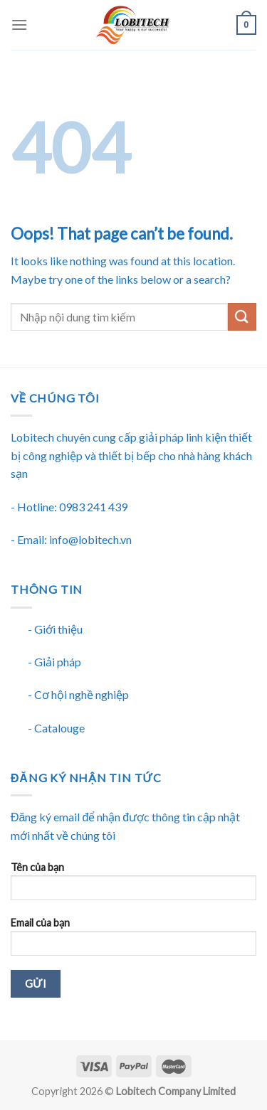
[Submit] (242, 317)
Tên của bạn (133, 885)
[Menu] (19, 24)
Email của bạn (133, 941)
